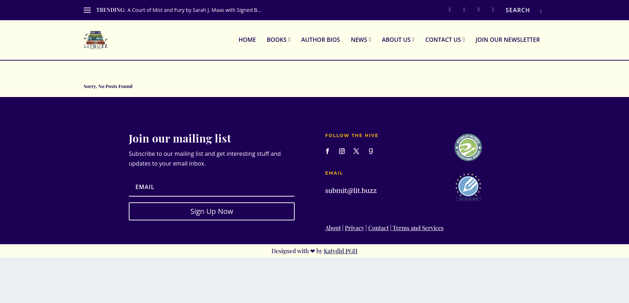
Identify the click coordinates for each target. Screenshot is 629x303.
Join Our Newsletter (508, 41)
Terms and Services (417, 228)
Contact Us (443, 41)
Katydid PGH (340, 251)
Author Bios (320, 41)
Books (277, 41)
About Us (396, 41)
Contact (378, 228)
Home (247, 41)
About (333, 228)
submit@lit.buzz (351, 191)
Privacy (354, 228)
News (359, 41)
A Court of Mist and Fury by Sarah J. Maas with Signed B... (194, 9)
